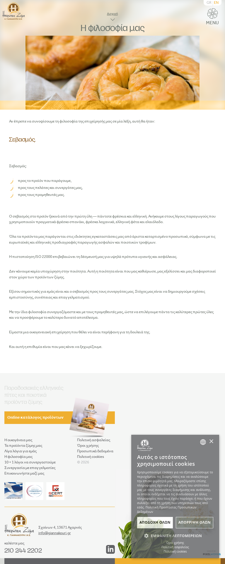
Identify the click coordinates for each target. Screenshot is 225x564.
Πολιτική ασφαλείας (93, 440)
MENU (212, 17)
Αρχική (112, 14)
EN (216, 3)
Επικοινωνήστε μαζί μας (24, 473)
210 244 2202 (23, 550)
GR (209, 3)
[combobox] (203, 442)
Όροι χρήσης (88, 445)
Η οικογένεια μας (18, 440)
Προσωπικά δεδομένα (95, 451)
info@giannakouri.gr (54, 533)
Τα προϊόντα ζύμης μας (23, 445)
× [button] (211, 441)
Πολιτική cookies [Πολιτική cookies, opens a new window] (175, 551)
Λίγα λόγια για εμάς (20, 451)
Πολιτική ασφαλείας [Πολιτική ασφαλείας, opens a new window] (175, 547)
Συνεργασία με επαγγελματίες (29, 468)
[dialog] (175, 496)
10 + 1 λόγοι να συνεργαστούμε (30, 462)
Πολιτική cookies (90, 456)
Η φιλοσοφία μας (18, 456)
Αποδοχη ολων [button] (155, 522)
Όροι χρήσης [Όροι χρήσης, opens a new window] (175, 543)
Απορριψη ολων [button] (194, 522)
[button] (175, 535)
